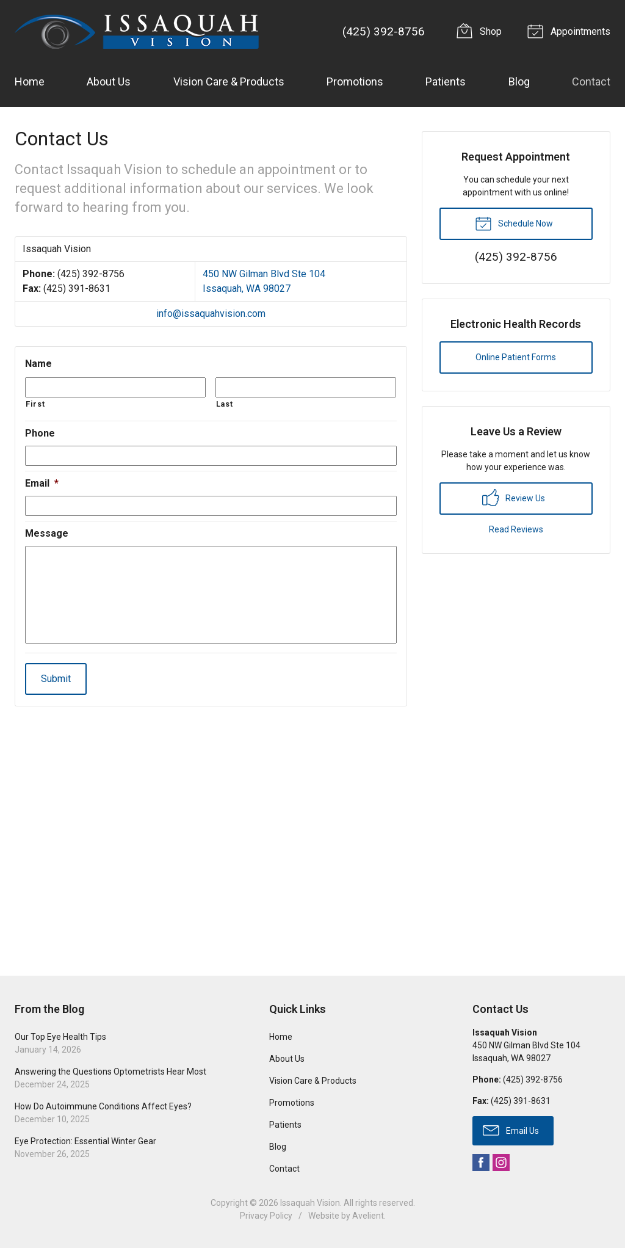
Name (38, 363)
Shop (481, 30)
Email (42, 483)
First (35, 403)
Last (224, 403)
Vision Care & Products (228, 81)
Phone (40, 433)
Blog (519, 81)
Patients (445, 81)
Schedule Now (514, 222)
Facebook (481, 1162)
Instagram (501, 1162)
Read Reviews (516, 529)
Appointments (570, 30)
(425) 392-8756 (383, 31)
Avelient (368, 1216)
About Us (109, 81)
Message (46, 533)
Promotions (355, 81)
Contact (591, 81)
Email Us (511, 1129)
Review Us (513, 497)
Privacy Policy (266, 1216)
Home (30, 81)
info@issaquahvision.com (211, 313)
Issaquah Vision (310, 1203)
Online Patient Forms (515, 357)
